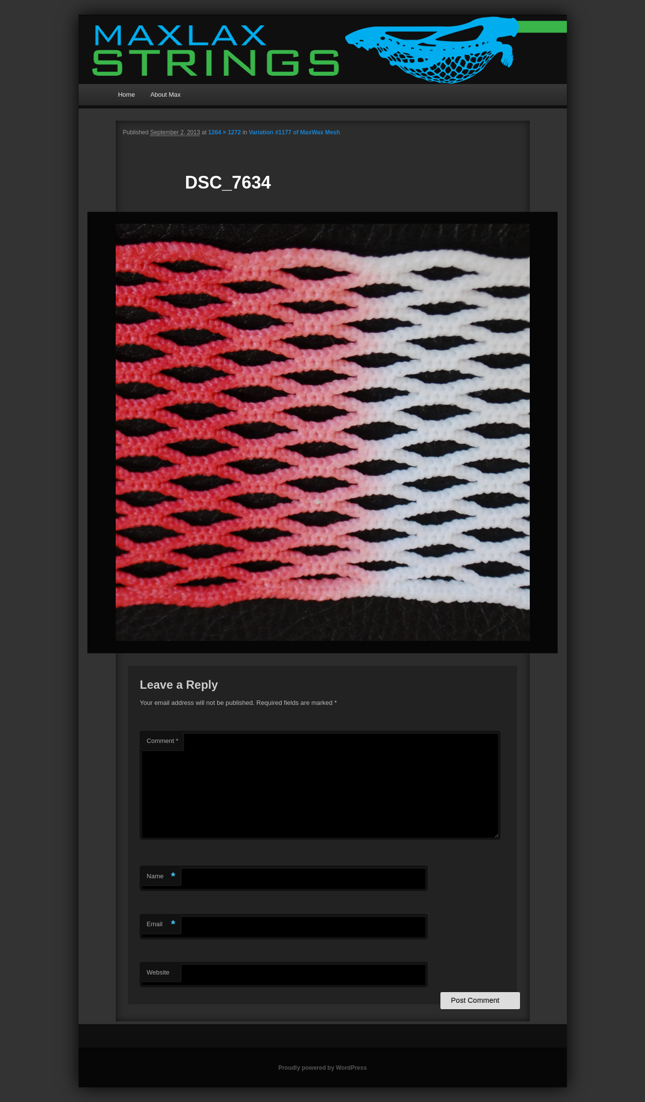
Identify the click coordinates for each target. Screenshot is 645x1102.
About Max (165, 94)
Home (126, 94)
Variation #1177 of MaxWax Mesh (294, 132)
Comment (162, 740)
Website (157, 972)
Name (160, 876)
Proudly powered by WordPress (322, 1067)
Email (160, 924)
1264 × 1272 (224, 132)
